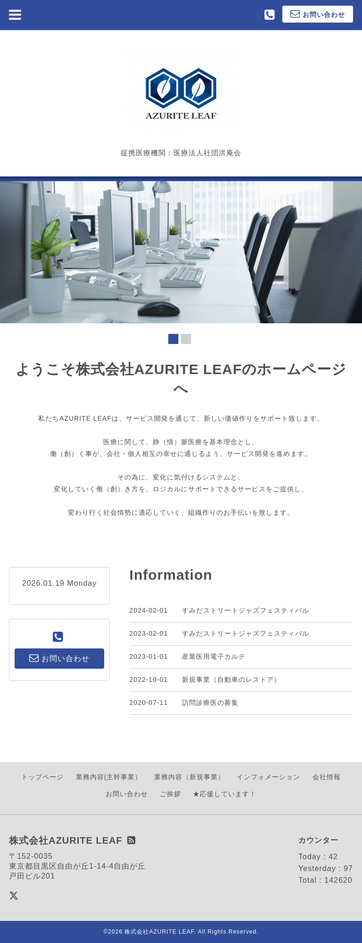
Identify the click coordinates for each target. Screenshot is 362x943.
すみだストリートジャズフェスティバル (245, 610)
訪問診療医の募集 (210, 702)
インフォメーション (268, 777)
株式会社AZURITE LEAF (159, 931)
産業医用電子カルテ (214, 656)
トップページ (42, 777)
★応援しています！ (224, 794)
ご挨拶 (170, 794)
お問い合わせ (127, 794)
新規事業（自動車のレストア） (231, 679)
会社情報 (327, 777)
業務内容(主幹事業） (109, 777)
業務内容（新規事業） (189, 777)
